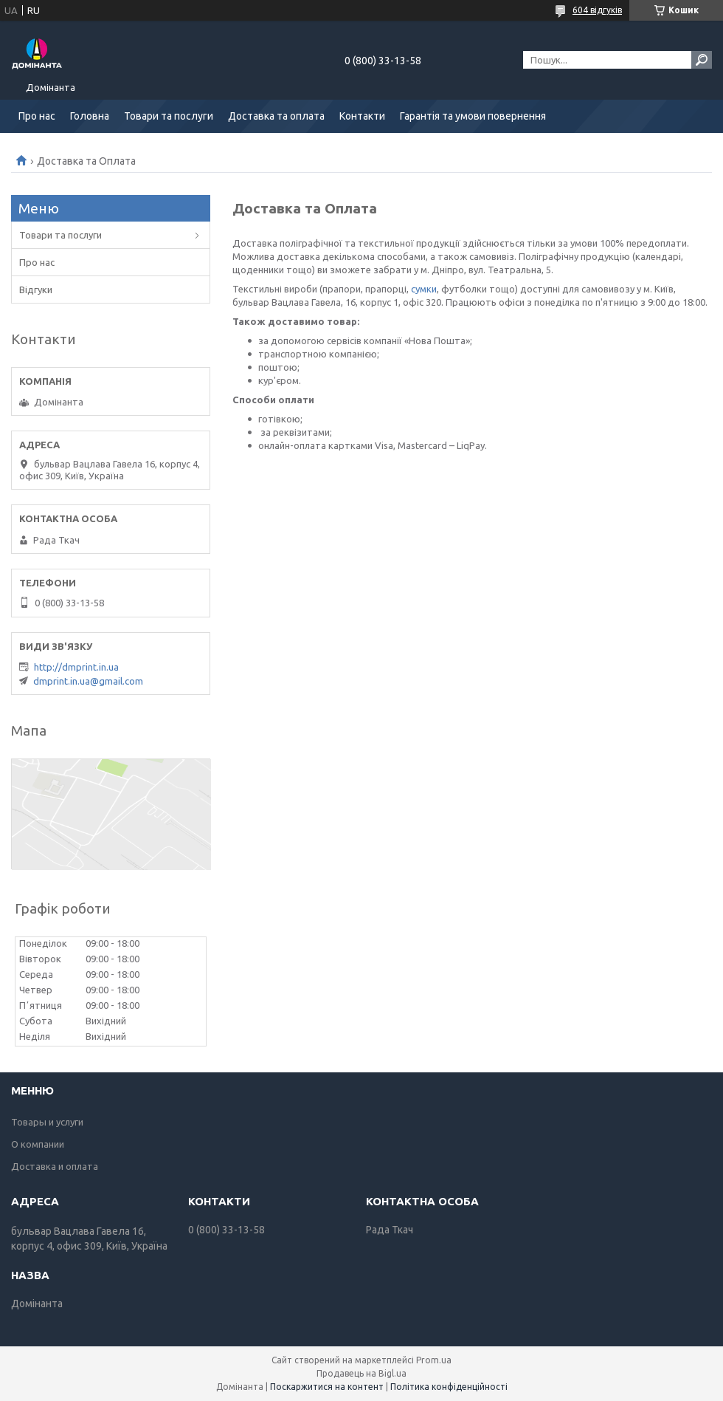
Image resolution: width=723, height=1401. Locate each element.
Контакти (362, 116)
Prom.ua (434, 1360)
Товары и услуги (47, 1122)
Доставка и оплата (54, 1166)
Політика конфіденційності (449, 1386)
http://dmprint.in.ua (76, 667)
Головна (89, 116)
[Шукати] (701, 60)
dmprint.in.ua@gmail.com (88, 681)
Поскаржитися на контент (327, 1386)
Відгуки (35, 289)
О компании (37, 1144)
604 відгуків (597, 10)
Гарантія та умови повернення (473, 116)
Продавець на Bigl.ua (361, 1373)
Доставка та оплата (276, 116)
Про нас (36, 116)
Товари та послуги (168, 116)
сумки (424, 289)
